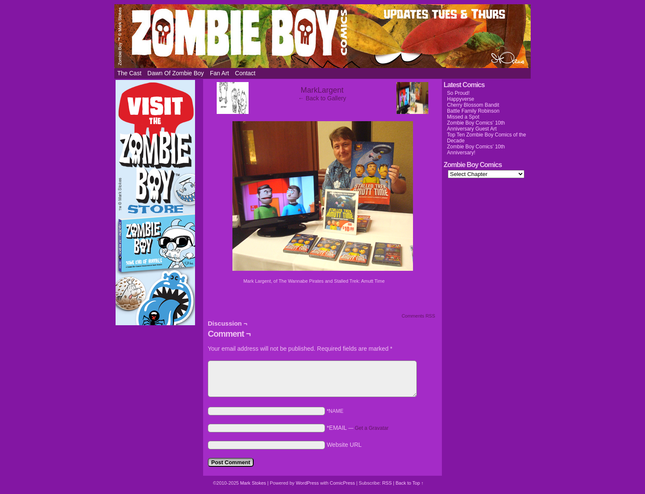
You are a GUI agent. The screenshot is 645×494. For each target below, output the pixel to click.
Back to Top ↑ (410, 482)
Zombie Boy (322, 36)
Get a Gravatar (371, 428)
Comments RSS (418, 315)
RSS (387, 482)
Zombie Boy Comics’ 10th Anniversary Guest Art (476, 126)
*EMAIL (358, 427)
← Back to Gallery (322, 98)
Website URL (344, 444)
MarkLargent (321, 90)
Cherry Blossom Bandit (473, 105)
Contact (245, 73)
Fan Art (219, 73)
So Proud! (458, 93)
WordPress (307, 482)
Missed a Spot (463, 117)
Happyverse (460, 99)
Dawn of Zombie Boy (175, 73)
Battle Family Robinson (473, 111)
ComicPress (342, 482)
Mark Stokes (253, 482)
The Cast (129, 73)
